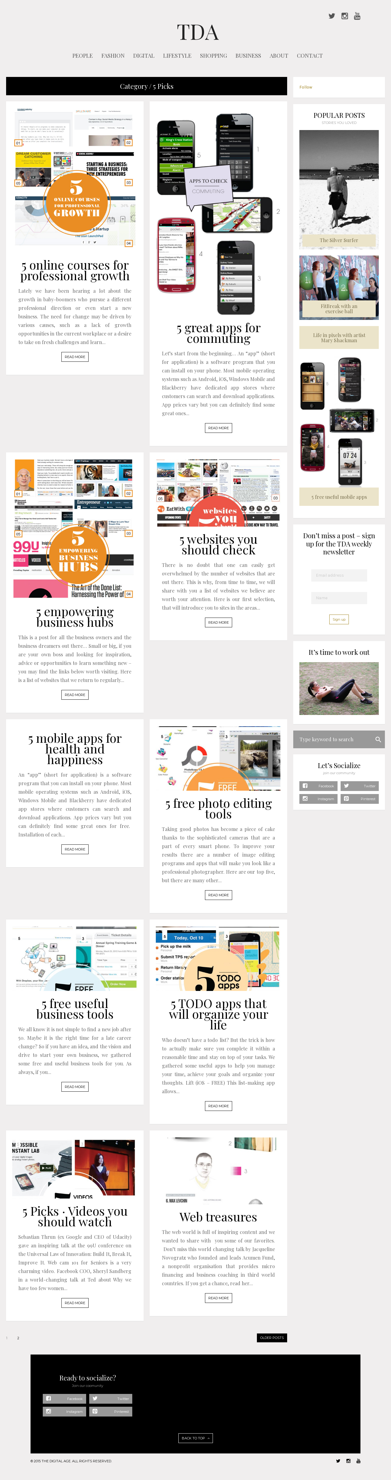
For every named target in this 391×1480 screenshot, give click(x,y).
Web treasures (218, 1216)
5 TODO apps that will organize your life (218, 1013)
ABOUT (279, 55)
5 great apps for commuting (219, 332)
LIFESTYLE (177, 55)
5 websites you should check (218, 544)
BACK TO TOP (196, 1438)
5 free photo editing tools (218, 808)
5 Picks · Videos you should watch (75, 1215)
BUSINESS (248, 55)
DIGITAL (144, 55)
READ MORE (75, 357)
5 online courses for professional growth (75, 269)
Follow (305, 87)
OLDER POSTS (272, 1338)
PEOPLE (82, 55)
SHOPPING (213, 55)
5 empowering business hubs (75, 616)
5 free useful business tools (75, 1008)
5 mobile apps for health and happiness (75, 748)
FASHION (113, 55)
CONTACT (310, 55)
